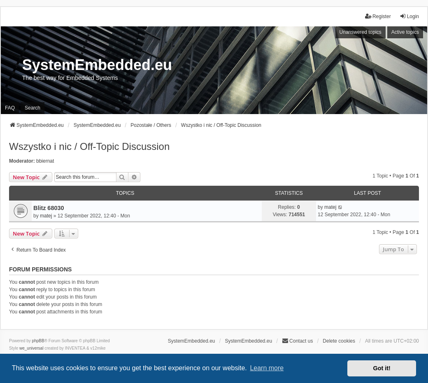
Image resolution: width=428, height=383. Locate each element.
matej (46, 216)
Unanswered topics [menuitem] (360, 32)
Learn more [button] (267, 367)
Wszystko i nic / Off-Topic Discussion (89, 146)
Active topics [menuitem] (405, 32)
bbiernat (45, 161)
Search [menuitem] (32, 108)
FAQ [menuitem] (10, 108)
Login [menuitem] (409, 16)
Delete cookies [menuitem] (339, 341)
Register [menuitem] (378, 16)
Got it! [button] (382, 368)
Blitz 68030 (48, 208)
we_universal (31, 348)
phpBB (38, 341)
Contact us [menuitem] (297, 341)
